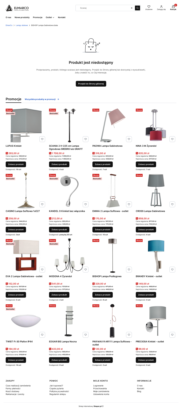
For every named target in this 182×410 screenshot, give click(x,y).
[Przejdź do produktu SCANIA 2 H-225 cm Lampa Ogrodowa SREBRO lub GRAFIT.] (69, 125)
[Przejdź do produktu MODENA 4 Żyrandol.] (69, 256)
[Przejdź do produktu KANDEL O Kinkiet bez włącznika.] (69, 190)
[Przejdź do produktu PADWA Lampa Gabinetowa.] (112, 125)
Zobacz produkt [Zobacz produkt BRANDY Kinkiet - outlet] (146, 295)
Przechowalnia (100, 388)
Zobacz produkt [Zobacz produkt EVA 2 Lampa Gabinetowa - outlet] (16, 295)
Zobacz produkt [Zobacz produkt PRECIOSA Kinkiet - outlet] (146, 360)
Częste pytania (56, 388)
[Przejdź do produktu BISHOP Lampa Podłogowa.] (112, 256)
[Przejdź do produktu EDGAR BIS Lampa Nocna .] (69, 321)
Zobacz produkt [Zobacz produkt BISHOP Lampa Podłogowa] (102, 295)
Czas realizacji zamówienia (18, 385)
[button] (137, 8)
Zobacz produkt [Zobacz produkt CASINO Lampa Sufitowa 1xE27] (16, 229)
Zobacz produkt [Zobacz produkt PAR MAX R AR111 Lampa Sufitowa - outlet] (102, 360)
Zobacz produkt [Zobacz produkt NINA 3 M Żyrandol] (146, 164)
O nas (139, 385)
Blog (139, 391)
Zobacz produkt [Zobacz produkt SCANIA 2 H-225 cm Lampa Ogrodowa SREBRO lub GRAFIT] (59, 164)
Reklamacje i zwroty (15, 394)
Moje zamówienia (101, 391)
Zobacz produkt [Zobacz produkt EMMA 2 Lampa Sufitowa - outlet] (102, 229)
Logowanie (98, 385)
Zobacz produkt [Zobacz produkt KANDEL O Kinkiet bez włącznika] (59, 229)
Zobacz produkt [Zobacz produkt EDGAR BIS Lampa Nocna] (59, 360)
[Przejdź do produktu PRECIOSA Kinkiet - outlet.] (156, 321)
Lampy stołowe (22, 25)
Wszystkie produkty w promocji (42, 99)
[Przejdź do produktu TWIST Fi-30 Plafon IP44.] (26, 321)
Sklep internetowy (90, 406)
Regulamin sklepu (57, 394)
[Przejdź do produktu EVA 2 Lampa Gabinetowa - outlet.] (26, 256)
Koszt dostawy (12, 391)
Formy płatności (13, 388)
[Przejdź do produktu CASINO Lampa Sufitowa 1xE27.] (26, 190)
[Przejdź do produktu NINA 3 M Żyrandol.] (156, 125)
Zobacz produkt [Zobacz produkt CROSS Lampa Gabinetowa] (146, 229)
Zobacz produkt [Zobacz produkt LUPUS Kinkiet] (16, 164)
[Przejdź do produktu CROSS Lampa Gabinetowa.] (156, 190)
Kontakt (140, 388)
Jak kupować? (56, 385)
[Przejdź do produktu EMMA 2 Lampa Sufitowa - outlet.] (112, 190)
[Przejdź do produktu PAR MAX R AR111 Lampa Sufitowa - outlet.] (112, 321)
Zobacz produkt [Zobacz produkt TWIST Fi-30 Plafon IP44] (16, 360)
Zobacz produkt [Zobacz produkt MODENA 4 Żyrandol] (59, 295)
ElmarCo (9, 25)
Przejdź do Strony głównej (91, 83)
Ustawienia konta (101, 394)
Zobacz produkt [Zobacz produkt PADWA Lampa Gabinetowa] (102, 164)
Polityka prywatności (59, 391)
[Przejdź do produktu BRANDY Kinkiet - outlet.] (156, 256)
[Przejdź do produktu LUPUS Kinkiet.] (26, 125)
